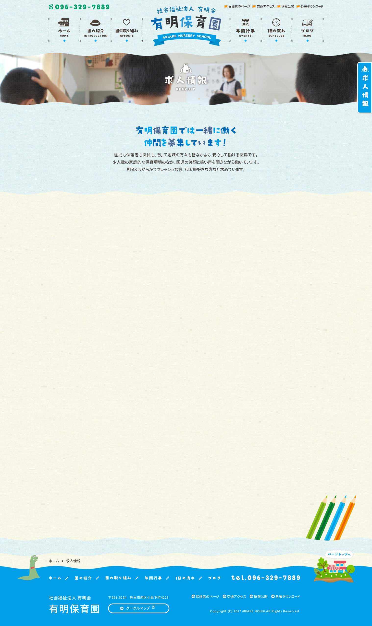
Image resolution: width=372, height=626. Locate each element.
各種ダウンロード (310, 6)
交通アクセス (263, 6)
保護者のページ (237, 6)
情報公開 (285, 6)
